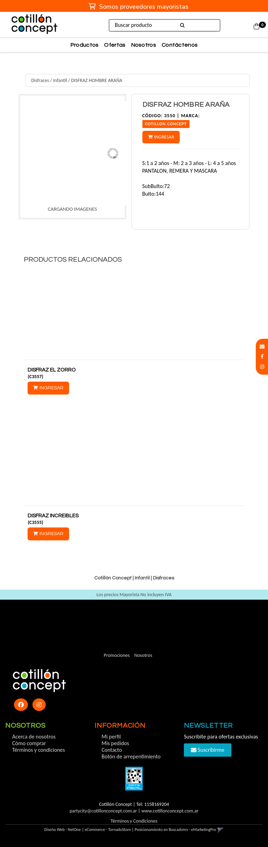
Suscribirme (207, 750)
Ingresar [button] (164, 137)
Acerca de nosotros (33, 736)
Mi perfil (111, 736)
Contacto (112, 750)
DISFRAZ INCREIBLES (53, 515)
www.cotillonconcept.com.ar (169, 811)
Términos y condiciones (38, 750)
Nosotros (143, 45)
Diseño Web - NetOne (62, 829)
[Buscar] (182, 25)
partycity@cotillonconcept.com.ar (103, 811)
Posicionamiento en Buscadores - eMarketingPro (175, 829)
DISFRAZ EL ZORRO (52, 370)
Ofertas (114, 45)
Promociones (116, 655)
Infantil (60, 80)
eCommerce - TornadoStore (108, 829)
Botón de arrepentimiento (131, 756)
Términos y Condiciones (134, 821)
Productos (84, 45)
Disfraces (40, 80)
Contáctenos (180, 45)
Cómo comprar (29, 743)
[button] (262, 347)
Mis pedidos (115, 743)
